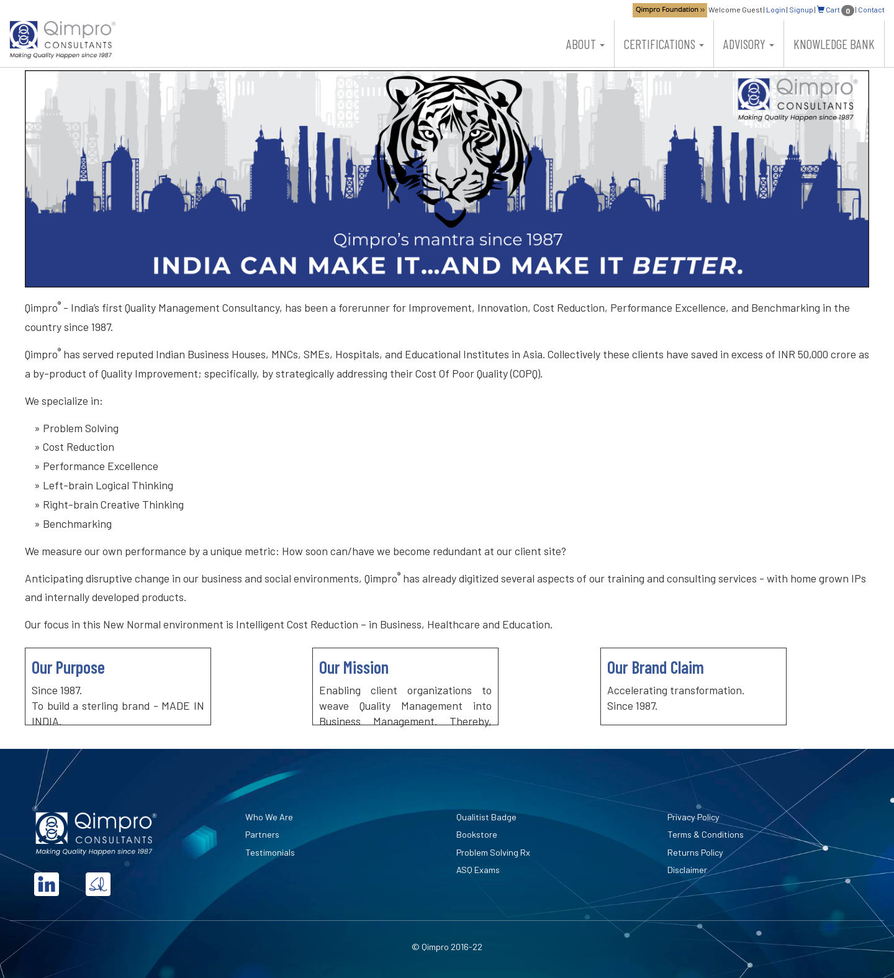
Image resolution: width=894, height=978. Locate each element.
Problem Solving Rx (493, 852)
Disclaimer (687, 869)
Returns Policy (695, 852)
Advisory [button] (748, 44)
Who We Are (269, 817)
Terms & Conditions (705, 834)
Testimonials (270, 852)
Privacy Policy (693, 817)
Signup (801, 9)
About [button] (585, 44)
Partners (262, 834)
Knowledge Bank (834, 44)
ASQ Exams (478, 869)
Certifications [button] (664, 44)
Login (775, 9)
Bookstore (476, 834)
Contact (871, 9)
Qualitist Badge (486, 817)
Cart (835, 9)
